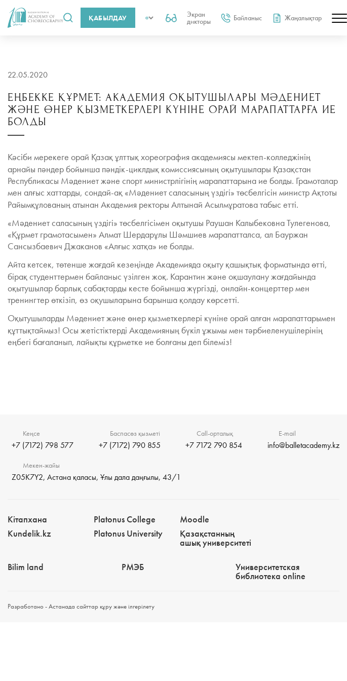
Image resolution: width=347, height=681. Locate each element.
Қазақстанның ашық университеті (215, 537)
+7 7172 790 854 (213, 445)
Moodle (194, 519)
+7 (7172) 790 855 (130, 445)
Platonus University (128, 533)
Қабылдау (108, 17)
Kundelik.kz (29, 533)
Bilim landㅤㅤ (26, 567)
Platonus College (125, 519)
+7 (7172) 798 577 (42, 445)
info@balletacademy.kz (303, 445)
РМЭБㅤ (133, 567)
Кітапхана (27, 519)
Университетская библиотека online (270, 571)
